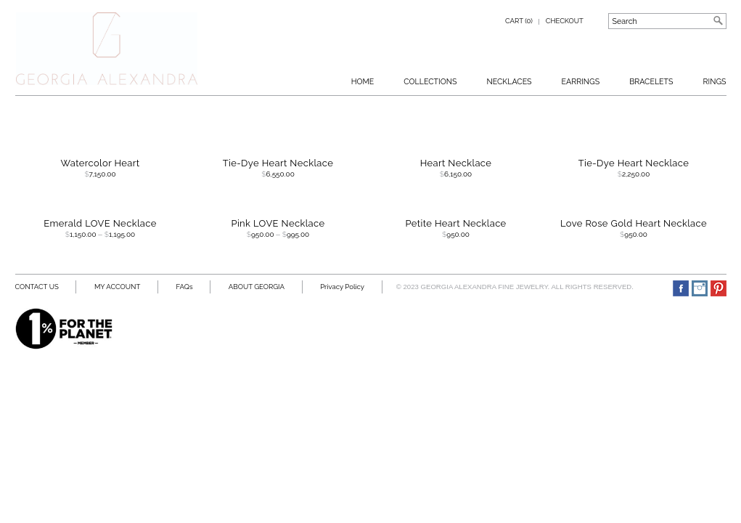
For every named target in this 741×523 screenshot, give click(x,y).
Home (362, 81)
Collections (430, 81)
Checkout (565, 21)
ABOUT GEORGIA (256, 287)
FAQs (184, 287)
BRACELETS (651, 81)
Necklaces (508, 81)
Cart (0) (519, 21)
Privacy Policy (342, 287)
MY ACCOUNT (117, 287)
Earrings (581, 81)
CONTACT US (37, 287)
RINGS (714, 81)
